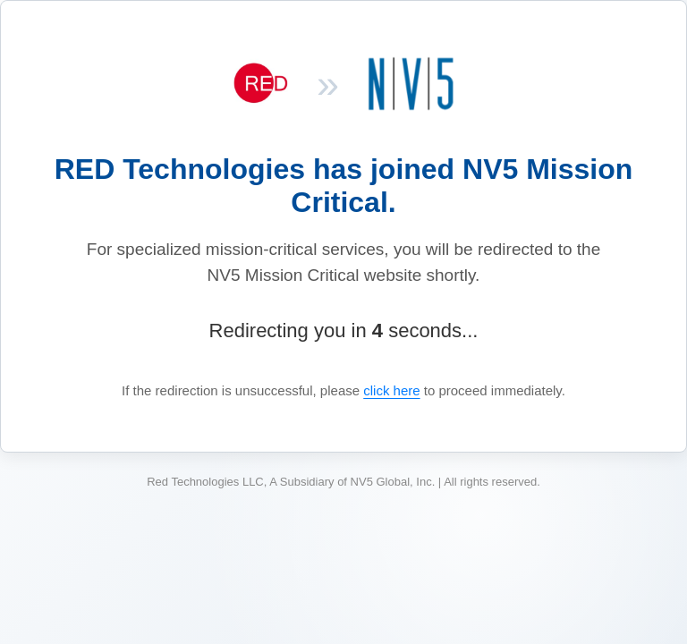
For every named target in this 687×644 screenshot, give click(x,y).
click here (391, 390)
